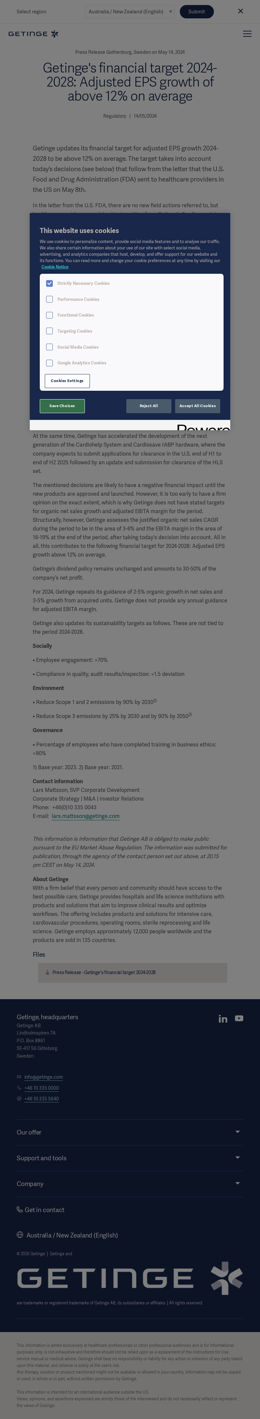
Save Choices (62, 405)
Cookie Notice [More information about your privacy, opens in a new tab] (55, 267)
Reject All (149, 405)
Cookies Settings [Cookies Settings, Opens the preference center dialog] (67, 380)
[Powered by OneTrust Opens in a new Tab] (201, 426)
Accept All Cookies (197, 405)
